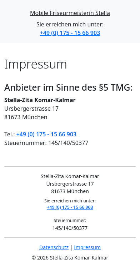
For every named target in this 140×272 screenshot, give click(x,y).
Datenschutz (54, 247)
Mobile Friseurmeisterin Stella (70, 13)
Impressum (87, 247)
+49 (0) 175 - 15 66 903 (70, 33)
